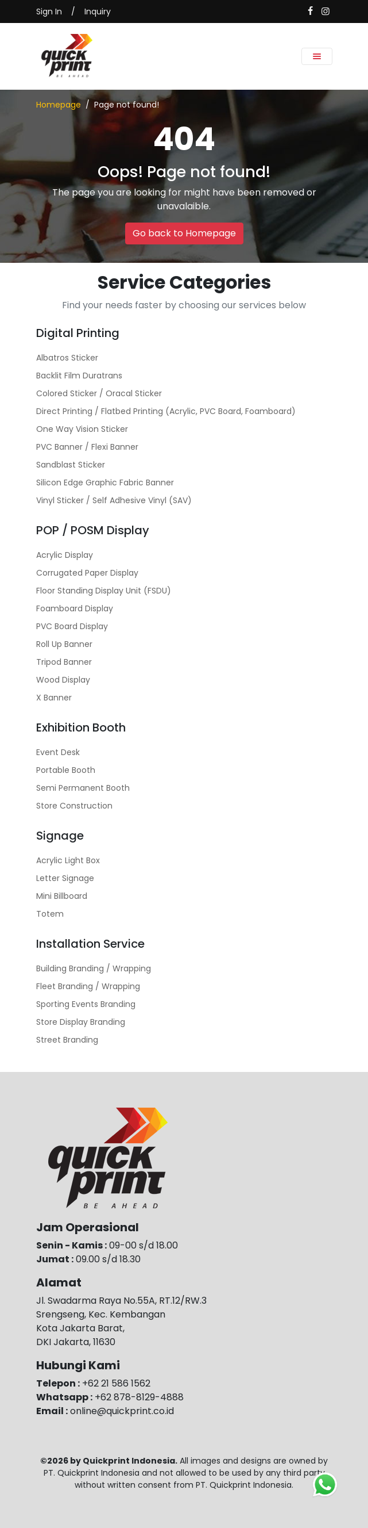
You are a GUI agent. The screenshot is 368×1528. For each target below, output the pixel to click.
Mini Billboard (61, 896)
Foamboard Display (74, 608)
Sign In (49, 11)
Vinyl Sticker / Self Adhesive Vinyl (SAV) (114, 500)
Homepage (58, 104)
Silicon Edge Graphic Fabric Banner (105, 482)
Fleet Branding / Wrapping (88, 986)
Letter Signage (65, 878)
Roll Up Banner (64, 644)
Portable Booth (65, 770)
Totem (50, 914)
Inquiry (97, 11)
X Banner (54, 697)
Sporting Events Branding (85, 1004)
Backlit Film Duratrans (79, 375)
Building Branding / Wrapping (93, 968)
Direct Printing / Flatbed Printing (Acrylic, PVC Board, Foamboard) (166, 411)
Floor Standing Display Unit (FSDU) (103, 590)
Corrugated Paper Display (87, 573)
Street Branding (67, 1040)
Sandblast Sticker (70, 464)
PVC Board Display (72, 626)
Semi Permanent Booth (83, 788)
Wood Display (63, 680)
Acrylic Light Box (68, 860)
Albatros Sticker (67, 357)
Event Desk (58, 752)
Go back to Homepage (184, 233)
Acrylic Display (64, 555)
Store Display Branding (80, 1022)
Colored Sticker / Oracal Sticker (99, 393)
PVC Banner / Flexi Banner (87, 447)
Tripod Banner (64, 662)
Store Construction (74, 805)
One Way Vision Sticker (82, 429)
